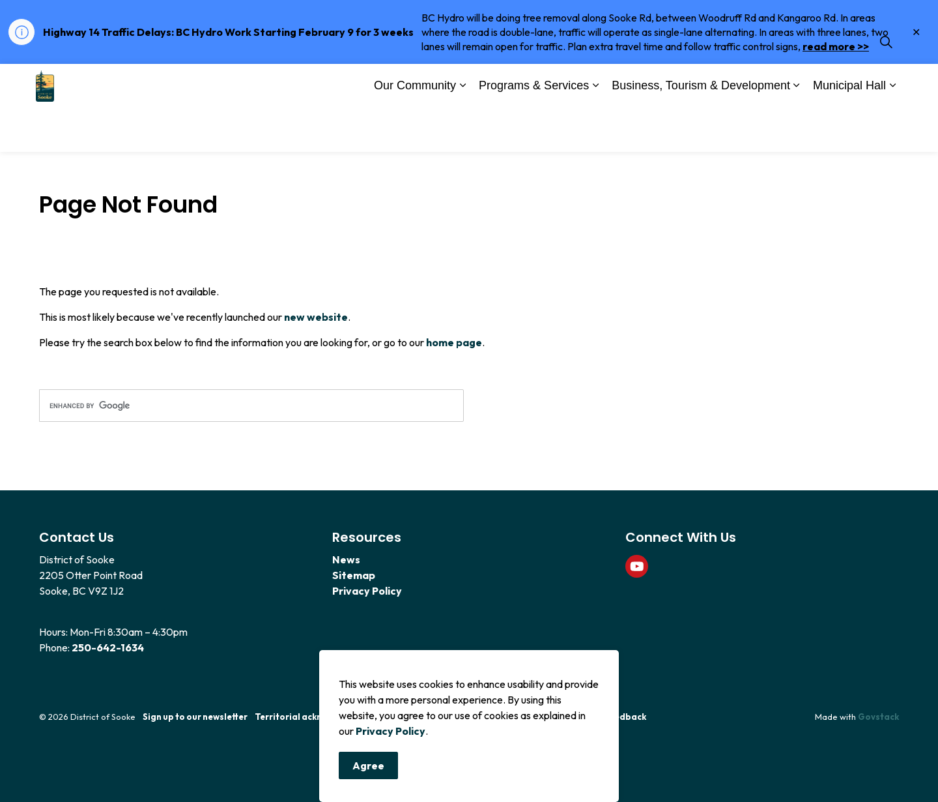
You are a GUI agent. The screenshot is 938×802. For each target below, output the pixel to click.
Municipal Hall (849, 129)
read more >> (836, 46)
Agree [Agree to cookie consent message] (368, 769)
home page (454, 342)
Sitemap (353, 575)
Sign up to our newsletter (195, 716)
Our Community (415, 129)
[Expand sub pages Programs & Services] (595, 130)
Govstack (878, 716)
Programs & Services (534, 129)
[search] (251, 405)
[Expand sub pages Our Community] (462, 130)
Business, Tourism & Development (701, 129)
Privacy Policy (390, 734)
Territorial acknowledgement (318, 716)
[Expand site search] (886, 86)
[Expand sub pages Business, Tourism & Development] (796, 130)
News (346, 559)
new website (316, 316)
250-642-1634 (108, 647)
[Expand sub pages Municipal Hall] (892, 130)
